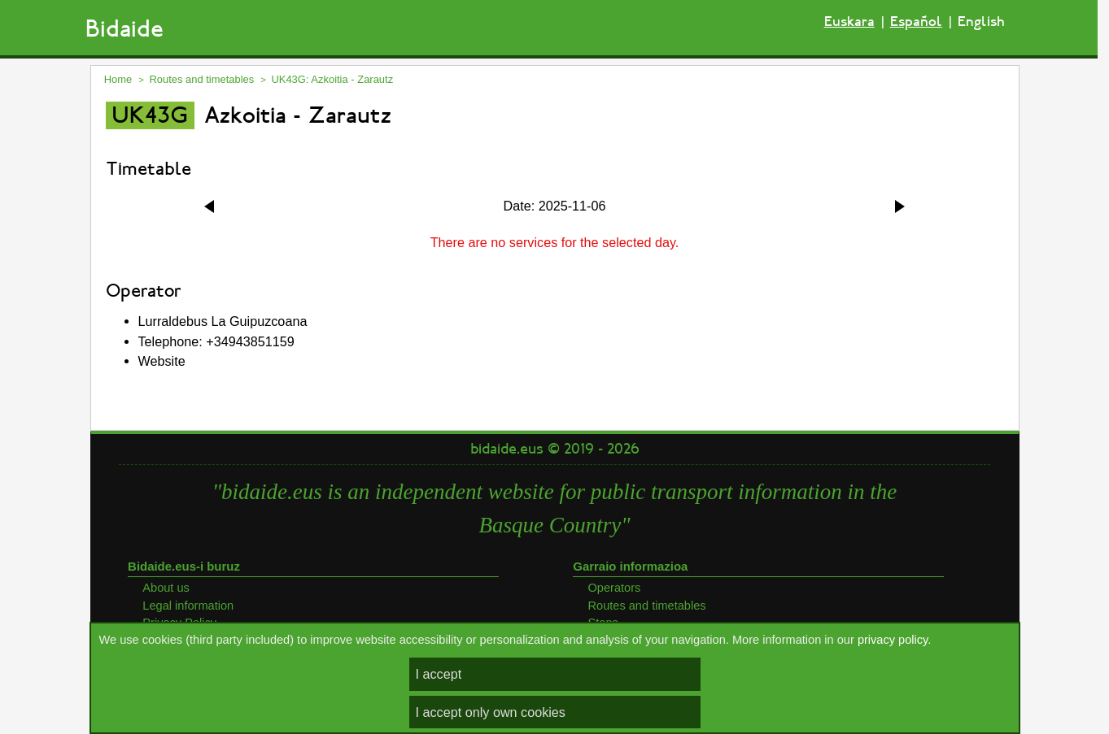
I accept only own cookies (490, 712)
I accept (439, 674)
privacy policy (893, 639)
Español (916, 21)
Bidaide (124, 29)
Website (162, 361)
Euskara (849, 21)
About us (166, 587)
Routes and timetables (201, 79)
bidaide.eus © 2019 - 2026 (555, 449)
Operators (614, 587)
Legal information (188, 605)
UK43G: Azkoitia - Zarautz (332, 79)
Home (118, 79)
